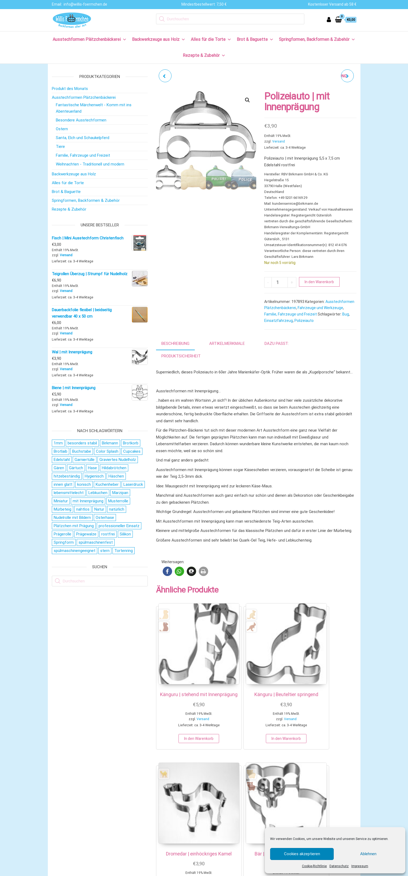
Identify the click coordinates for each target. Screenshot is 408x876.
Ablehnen (368, 853)
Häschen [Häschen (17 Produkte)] (116, 476)
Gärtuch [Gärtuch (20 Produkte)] (76, 467)
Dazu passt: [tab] (277, 343)
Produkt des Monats (70, 88)
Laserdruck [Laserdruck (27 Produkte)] (133, 484)
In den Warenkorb (319, 282)
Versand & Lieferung (73, 805)
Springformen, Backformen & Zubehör (317, 39)
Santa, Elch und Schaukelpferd (82, 137)
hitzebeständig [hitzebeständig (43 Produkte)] (67, 476)
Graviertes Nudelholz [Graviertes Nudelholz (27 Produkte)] (117, 459)
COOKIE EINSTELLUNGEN (254, 871)
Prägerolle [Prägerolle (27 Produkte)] (62, 534)
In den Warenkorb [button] (178, 714)
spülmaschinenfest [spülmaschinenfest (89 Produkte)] (96, 542)
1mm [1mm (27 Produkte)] (58, 443)
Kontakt (62, 788)
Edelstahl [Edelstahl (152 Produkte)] (62, 459)
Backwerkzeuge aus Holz (158, 39)
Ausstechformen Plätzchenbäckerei (90, 39)
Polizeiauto (304, 320)
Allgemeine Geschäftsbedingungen (85, 832)
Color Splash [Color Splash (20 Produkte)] (107, 451)
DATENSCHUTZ (208, 871)
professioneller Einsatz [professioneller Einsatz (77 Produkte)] (119, 525)
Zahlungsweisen (70, 797)
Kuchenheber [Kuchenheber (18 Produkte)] (107, 484)
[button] (247, 100)
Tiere (60, 146)
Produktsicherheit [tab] (181, 356)
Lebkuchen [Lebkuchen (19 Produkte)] (97, 492)
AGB (227, 871)
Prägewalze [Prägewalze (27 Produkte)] (86, 534)
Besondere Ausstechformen (81, 120)
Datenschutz (339, 866)
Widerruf (63, 814)
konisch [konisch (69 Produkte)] (84, 484)
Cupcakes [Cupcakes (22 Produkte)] (132, 451)
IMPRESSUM (181, 871)
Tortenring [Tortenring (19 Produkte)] (123, 550)
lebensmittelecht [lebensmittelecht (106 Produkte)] (69, 492)
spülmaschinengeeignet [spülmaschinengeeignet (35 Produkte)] (74, 550)
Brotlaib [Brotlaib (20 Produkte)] (60, 451)
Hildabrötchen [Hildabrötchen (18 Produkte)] (114, 467)
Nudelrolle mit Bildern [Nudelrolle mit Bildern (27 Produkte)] (72, 517)
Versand (278, 141)
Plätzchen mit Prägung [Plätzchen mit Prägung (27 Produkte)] (74, 525)
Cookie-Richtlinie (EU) (74, 849)
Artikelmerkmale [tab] (227, 343)
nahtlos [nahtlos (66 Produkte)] (83, 509)
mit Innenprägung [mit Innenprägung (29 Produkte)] (88, 501)
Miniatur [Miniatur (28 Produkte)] (61, 501)
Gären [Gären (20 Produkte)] (59, 467)
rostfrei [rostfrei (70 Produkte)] (108, 534)
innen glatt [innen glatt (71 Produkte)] (63, 484)
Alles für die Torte (211, 39)
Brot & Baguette (255, 39)
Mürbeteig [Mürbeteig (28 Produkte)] (62, 509)
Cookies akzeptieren (302, 853)
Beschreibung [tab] (175, 343)
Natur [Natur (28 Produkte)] (99, 509)
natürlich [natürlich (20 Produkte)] (116, 509)
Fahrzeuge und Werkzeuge (320, 308)
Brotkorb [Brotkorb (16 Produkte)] (130, 443)
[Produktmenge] (279, 282)
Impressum (359, 866)
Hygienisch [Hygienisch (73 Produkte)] (94, 476)
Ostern (62, 129)
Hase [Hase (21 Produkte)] (92, 467)
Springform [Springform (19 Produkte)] (64, 542)
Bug (345, 314)
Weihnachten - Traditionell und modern (90, 164)
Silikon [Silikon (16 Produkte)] (125, 534)
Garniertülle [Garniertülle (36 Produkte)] (85, 459)
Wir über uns (66, 779)
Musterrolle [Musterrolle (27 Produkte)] (118, 501)
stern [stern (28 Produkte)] (105, 550)
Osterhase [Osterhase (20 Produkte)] (105, 517)
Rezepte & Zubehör (204, 55)
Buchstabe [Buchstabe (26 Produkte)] (81, 451)
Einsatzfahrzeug (278, 320)
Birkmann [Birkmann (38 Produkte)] (110, 443)
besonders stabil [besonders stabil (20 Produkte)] (82, 443)
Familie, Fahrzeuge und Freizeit (290, 314)
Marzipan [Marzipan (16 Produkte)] (120, 492)
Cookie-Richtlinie (314, 866)
